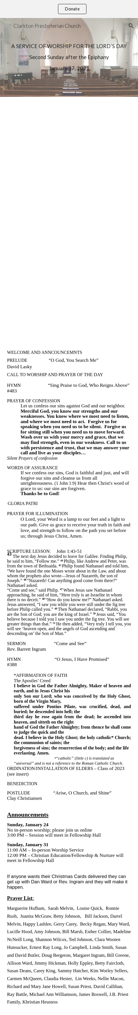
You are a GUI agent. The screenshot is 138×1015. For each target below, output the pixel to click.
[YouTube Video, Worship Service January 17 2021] (69, 218)
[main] (69, 57)
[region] (69, 9)
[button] (7, 25)
